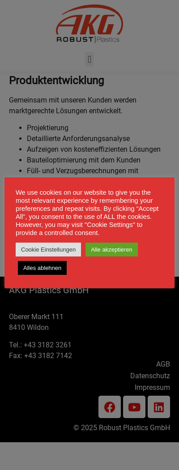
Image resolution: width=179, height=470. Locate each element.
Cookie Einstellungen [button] (48, 249)
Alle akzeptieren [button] (111, 249)
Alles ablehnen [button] (42, 268)
